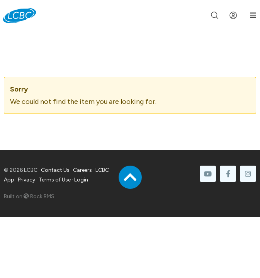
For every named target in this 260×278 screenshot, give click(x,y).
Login (81, 179)
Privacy (26, 179)
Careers (82, 170)
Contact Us (55, 170)
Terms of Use (55, 179)
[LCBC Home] (19, 15)
